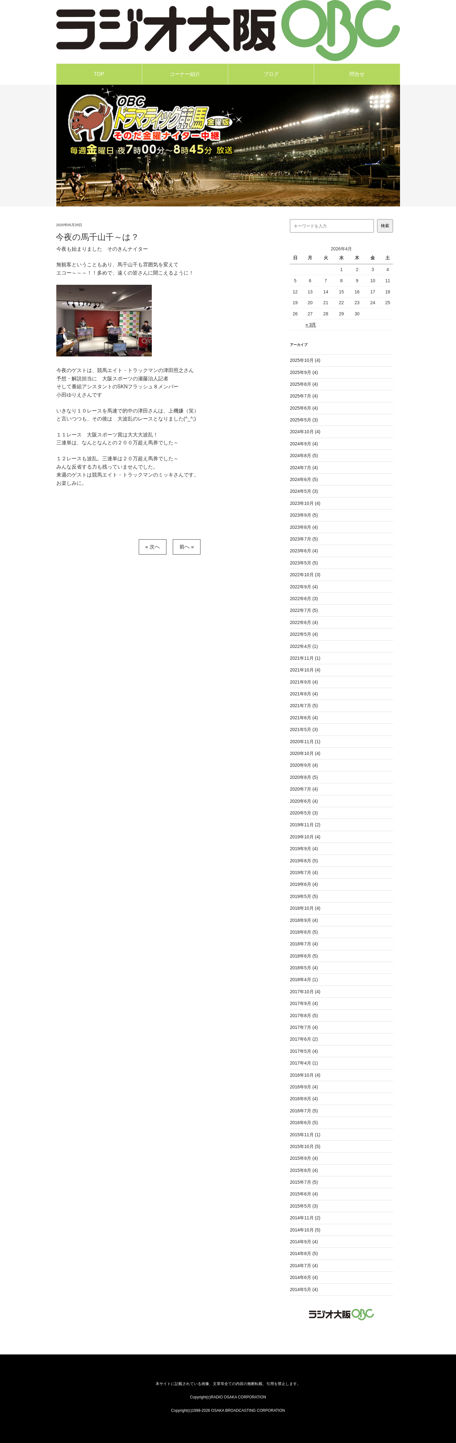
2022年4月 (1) (304, 646)
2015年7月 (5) (304, 1182)
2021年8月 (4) (304, 693)
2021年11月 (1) (305, 658)
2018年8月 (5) (304, 932)
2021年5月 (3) (304, 729)
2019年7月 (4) (304, 872)
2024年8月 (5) (304, 455)
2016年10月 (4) (305, 1075)
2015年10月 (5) (305, 1146)
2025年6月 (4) (304, 408)
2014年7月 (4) (304, 1265)
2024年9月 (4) (304, 443)
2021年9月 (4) (304, 682)
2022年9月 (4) (304, 586)
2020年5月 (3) (304, 812)
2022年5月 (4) (304, 634)
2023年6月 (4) (304, 550)
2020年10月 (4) (305, 753)
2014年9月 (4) (304, 1241)
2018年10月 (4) (305, 908)
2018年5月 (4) (304, 967)
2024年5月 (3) (304, 491)
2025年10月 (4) (305, 360)
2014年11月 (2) (305, 1217)
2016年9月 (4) (304, 1086)
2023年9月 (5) (304, 515)
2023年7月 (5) (304, 539)
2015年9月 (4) (304, 1158)
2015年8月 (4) (304, 1170)
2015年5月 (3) (304, 1206)
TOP (99, 74)
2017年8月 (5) (304, 1015)
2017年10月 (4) (305, 991)
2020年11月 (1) (305, 741)
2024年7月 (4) (304, 467)
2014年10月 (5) (305, 1229)
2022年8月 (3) (304, 598)
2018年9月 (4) (304, 920)
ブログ (271, 74)
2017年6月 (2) (304, 1039)
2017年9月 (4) (304, 1003)
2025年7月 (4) (304, 395)
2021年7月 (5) (304, 705)
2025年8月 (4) (304, 384)
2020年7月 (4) (304, 789)
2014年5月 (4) (304, 1289)
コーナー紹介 (185, 74)
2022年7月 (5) (304, 610)
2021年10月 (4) (305, 669)
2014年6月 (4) (304, 1277)
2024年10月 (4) (305, 431)
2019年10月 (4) (305, 836)
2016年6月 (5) (304, 1122)
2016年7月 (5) (304, 1110)
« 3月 (310, 324)
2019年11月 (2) (305, 824)
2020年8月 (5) (304, 777)
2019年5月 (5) (304, 896)
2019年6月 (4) (304, 884)
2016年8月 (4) (304, 1098)
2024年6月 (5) (304, 479)
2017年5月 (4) (304, 1051)
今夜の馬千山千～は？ (97, 237)
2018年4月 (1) (304, 979)
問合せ (357, 74)
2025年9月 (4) (304, 372)
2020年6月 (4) (304, 801)
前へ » (186, 546)
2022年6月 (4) (304, 622)
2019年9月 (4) (304, 848)
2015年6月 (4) (304, 1193)
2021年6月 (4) (304, 717)
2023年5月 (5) (304, 562)
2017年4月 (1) (304, 1063)
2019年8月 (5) (304, 860)
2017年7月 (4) (304, 1027)
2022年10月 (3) (305, 574)
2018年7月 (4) (304, 943)
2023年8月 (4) (304, 527)
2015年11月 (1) (305, 1134)
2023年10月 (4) (305, 503)
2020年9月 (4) (304, 765)
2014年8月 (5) (304, 1253)
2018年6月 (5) (304, 955)
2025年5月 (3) (304, 419)
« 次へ (152, 546)
